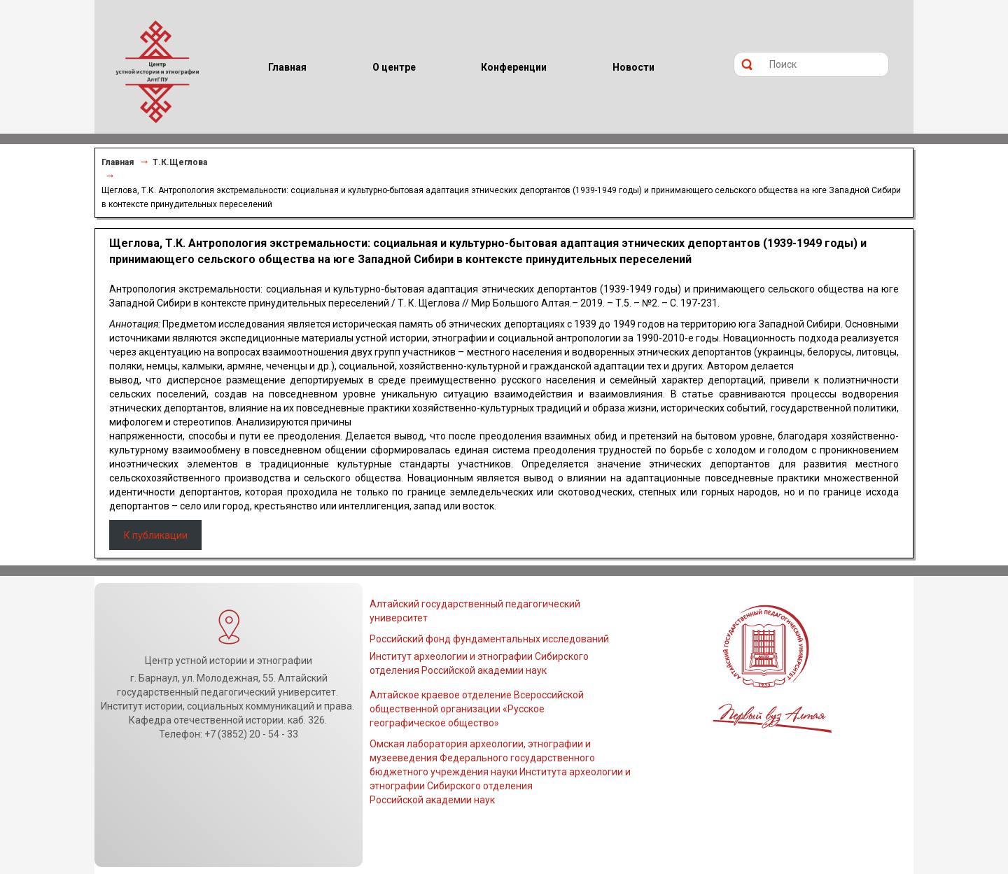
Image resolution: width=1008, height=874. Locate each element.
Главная (118, 162)
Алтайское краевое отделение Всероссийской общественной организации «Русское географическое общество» (477, 708)
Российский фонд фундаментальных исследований (489, 638)
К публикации (156, 535)
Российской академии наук (432, 799)
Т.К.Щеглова (180, 162)
